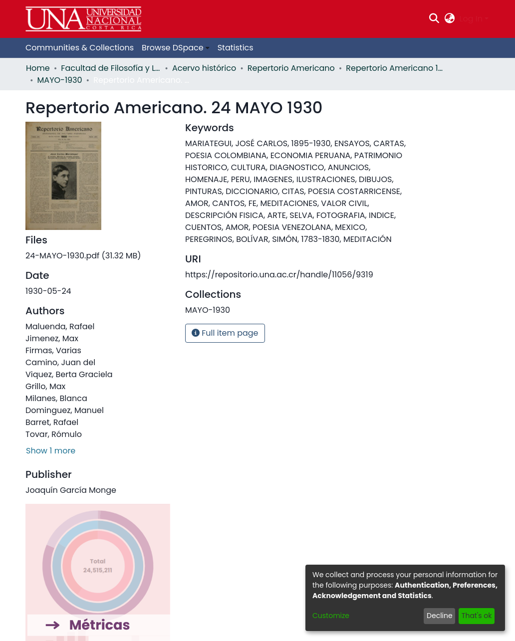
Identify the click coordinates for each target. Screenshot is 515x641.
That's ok (477, 616)
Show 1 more (50, 450)
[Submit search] (434, 19)
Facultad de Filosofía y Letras (111, 68)
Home (38, 68)
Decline (440, 616)
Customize (330, 616)
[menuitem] (449, 19)
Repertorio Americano (291, 68)
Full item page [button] (225, 333)
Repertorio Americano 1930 (396, 68)
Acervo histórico (204, 68)
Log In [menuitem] (471, 18)
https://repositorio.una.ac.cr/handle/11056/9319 (279, 274)
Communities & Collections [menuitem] (79, 47)
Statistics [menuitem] (236, 47)
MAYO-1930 (59, 80)
